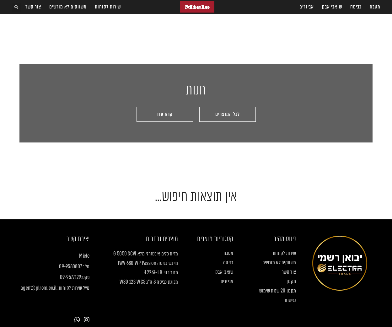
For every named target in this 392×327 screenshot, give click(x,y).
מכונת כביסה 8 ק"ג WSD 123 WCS (149, 282)
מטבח (375, 6)
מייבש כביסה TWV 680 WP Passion (147, 263)
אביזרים (306, 6)
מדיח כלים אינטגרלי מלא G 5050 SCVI (145, 254)
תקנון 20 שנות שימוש (277, 291)
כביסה (356, 6)
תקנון (291, 281)
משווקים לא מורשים (68, 6)
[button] (16, 7)
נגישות (290, 300)
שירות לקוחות (108, 6)
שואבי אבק (332, 6)
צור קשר (33, 6)
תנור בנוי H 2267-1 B (160, 273)
